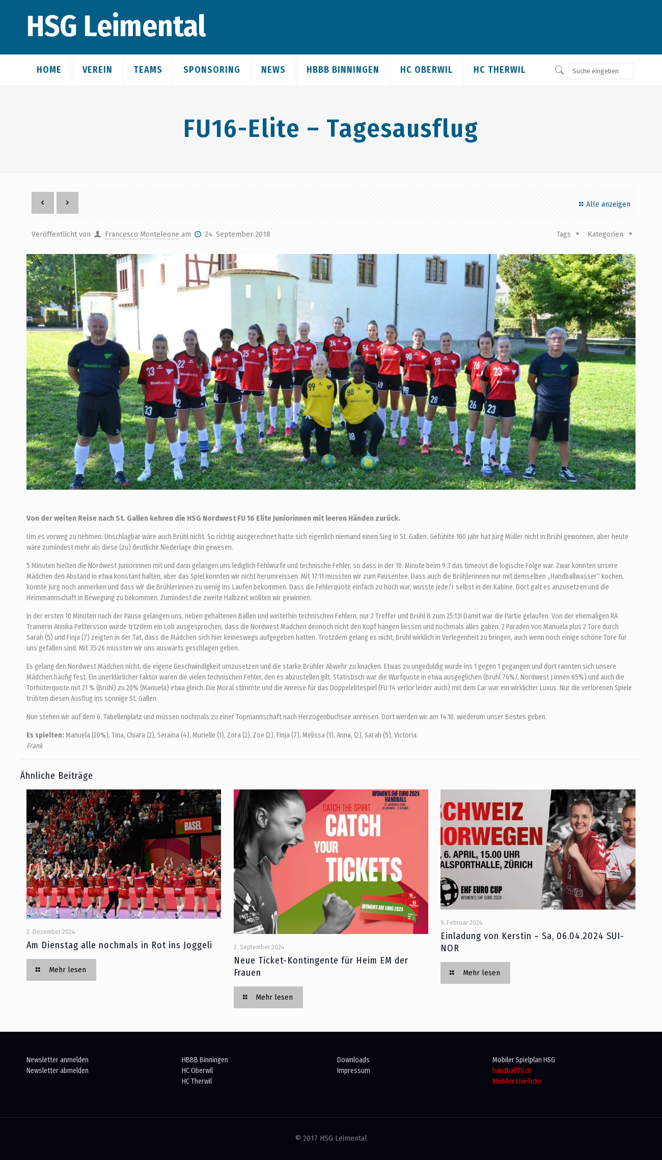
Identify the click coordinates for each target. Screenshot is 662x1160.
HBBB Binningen (205, 1060)
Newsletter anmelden (57, 1060)
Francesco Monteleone (142, 234)
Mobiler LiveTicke (517, 1081)
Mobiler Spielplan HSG (523, 1060)
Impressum (353, 1070)
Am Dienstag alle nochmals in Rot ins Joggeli (119, 945)
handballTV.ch (512, 1070)
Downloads (353, 1060)
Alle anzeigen (603, 204)
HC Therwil (197, 1081)
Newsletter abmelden (57, 1070)
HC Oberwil (197, 1070)
